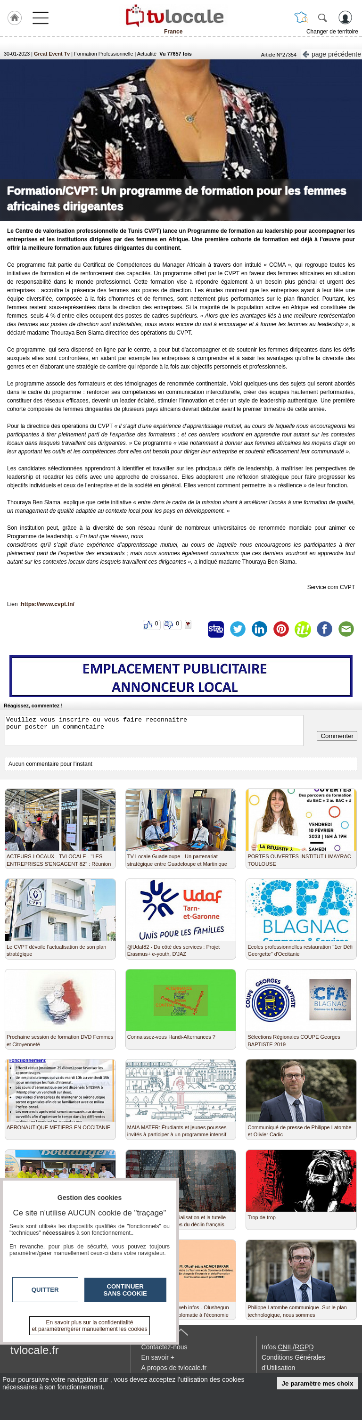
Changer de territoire (332, 31)
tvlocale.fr (34, 1350)
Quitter (45, 1289)
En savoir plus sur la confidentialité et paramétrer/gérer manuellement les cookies (90, 1325)
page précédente (331, 53)
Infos (287, 1347)
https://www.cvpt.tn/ (47, 604)
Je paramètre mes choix (318, 1383)
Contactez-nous (164, 1347)
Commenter (337, 735)
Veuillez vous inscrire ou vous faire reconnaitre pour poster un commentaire (154, 730)
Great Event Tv (52, 54)
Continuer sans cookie (125, 1290)
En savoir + (157, 1357)
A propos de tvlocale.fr (174, 1367)
